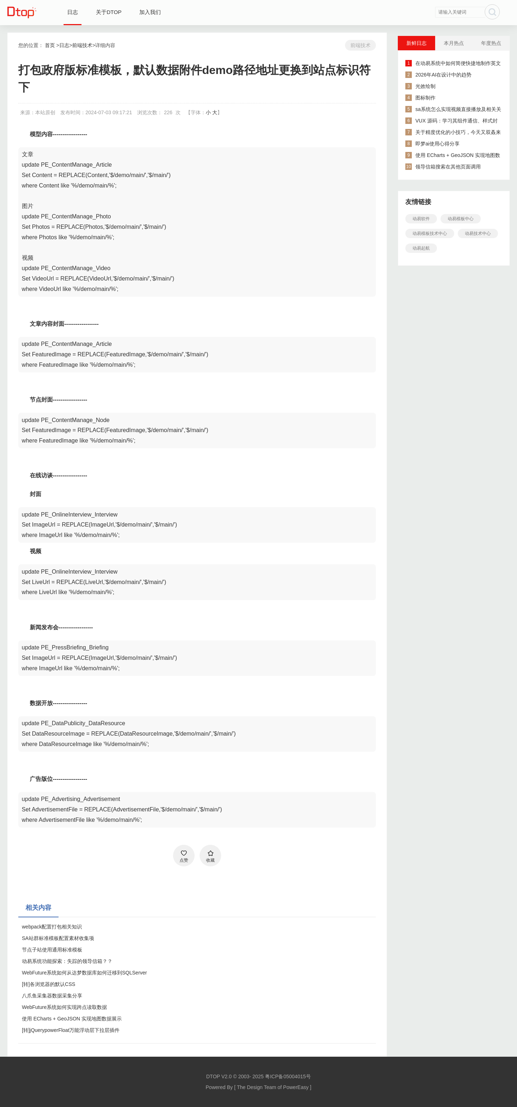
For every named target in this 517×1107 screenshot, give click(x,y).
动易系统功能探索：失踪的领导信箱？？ (67, 961)
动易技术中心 (478, 233)
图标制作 (425, 98)
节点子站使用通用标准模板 (52, 950)
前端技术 (82, 45)
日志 (72, 12)
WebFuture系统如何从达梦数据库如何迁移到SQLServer (84, 973)
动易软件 (421, 218)
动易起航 (421, 248)
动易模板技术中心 (430, 233)
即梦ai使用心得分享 (437, 144)
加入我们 (150, 12)
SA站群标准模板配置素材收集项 (58, 938)
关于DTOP (108, 12)
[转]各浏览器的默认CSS (48, 984)
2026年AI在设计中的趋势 (443, 75)
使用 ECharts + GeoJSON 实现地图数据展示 (72, 1019)
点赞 (184, 860)
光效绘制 (425, 86)
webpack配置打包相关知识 (52, 927)
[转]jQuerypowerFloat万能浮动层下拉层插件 (71, 1030)
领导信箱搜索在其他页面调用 (448, 167)
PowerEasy (296, 1087)
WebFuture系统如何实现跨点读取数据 (64, 1007)
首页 (50, 45)
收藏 (210, 860)
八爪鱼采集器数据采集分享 (52, 996)
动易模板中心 (461, 218)
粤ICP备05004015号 (288, 1076)
